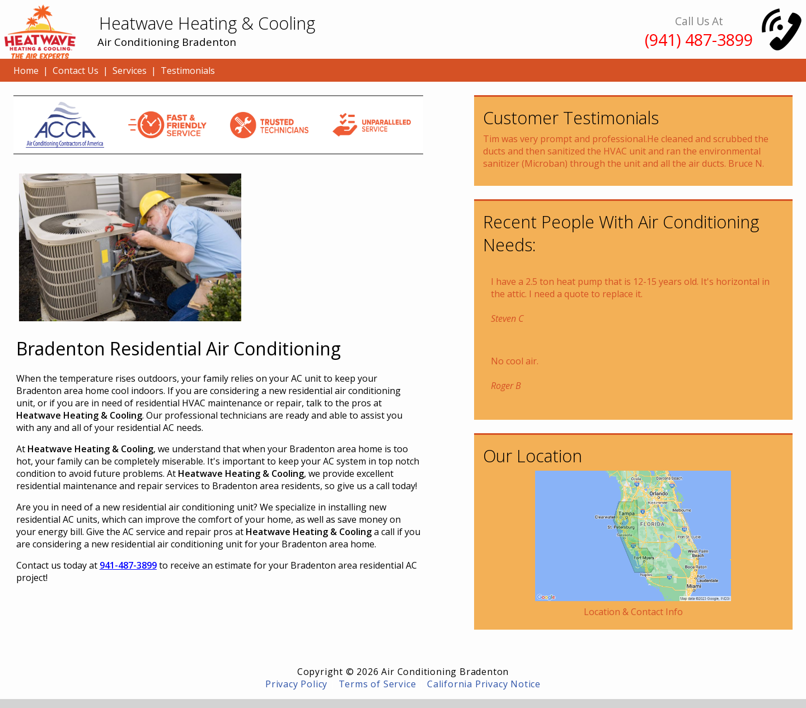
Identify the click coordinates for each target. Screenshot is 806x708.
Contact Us (76, 70)
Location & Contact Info (633, 612)
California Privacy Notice (484, 684)
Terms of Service (377, 684)
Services (130, 70)
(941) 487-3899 (699, 39)
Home (26, 70)
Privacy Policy (296, 684)
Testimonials (188, 70)
